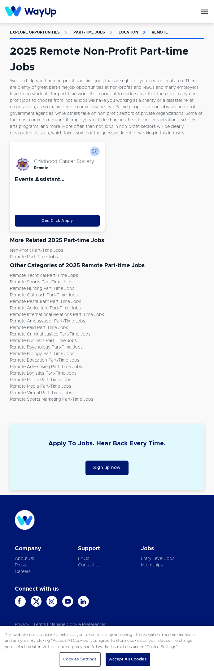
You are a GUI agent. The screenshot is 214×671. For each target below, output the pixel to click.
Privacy (22, 625)
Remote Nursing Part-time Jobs (42, 288)
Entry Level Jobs (157, 558)
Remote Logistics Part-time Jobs (43, 373)
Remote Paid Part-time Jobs (39, 328)
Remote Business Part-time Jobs (43, 341)
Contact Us (89, 565)
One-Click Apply (57, 221)
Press (20, 565)
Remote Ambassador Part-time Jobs (47, 321)
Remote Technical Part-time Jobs (44, 275)
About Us (24, 558)
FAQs (83, 558)
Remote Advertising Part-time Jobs (46, 367)
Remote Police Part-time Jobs (40, 380)
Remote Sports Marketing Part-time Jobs (51, 399)
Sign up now (107, 468)
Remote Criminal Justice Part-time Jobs (50, 334)
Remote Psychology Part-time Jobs (46, 347)
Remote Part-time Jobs (34, 257)
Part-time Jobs (89, 32)
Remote (160, 32)
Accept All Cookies (127, 659)
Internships (152, 565)
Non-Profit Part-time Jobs (36, 250)
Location (128, 32)
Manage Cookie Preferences (78, 625)
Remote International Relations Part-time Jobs (57, 315)
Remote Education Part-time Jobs (44, 360)
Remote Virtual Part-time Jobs (41, 393)
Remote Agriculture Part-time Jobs (45, 308)
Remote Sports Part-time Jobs (41, 282)
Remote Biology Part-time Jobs (42, 354)
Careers (23, 572)
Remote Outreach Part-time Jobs (44, 295)
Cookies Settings (80, 659)
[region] (107, 648)
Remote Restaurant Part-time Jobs (45, 301)
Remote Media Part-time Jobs (40, 386)
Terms (39, 625)
